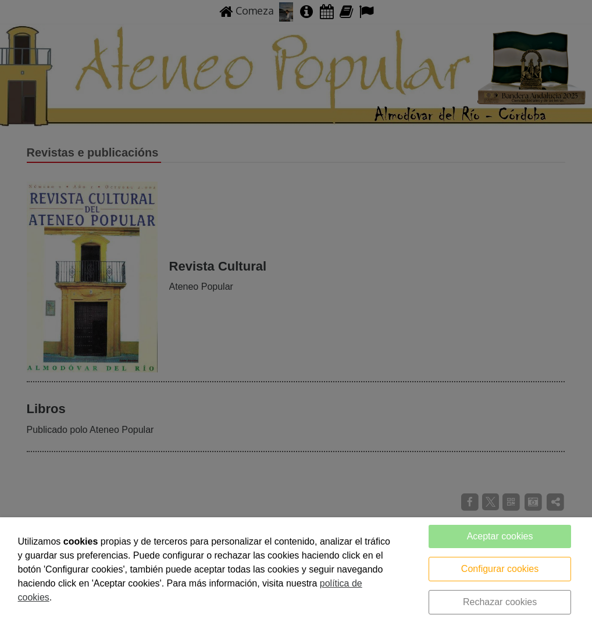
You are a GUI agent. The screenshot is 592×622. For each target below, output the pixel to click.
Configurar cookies (499, 569)
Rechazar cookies (500, 602)
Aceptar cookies (500, 536)
